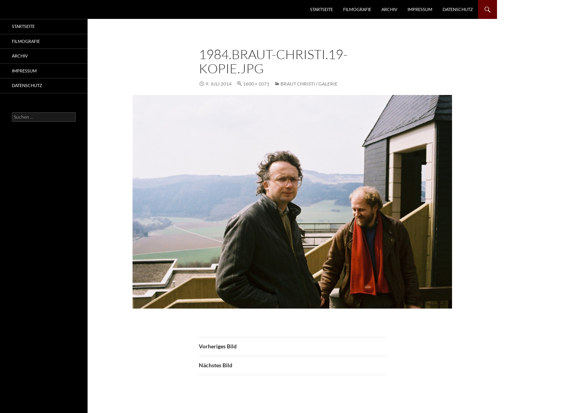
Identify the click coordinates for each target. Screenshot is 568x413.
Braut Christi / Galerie (309, 84)
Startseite (321, 9)
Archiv (389, 9)
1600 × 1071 (256, 84)
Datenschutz (458, 9)
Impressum (419, 9)
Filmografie (357, 9)
